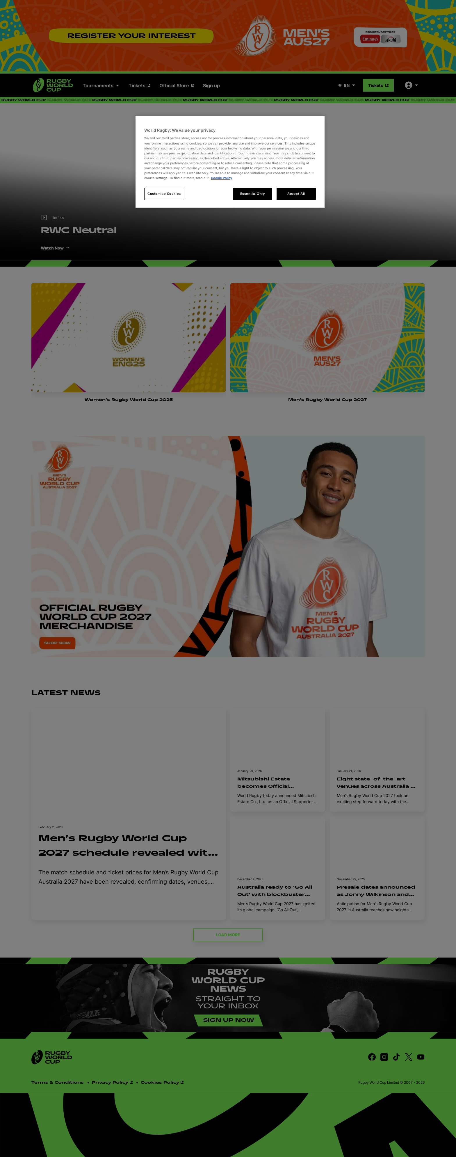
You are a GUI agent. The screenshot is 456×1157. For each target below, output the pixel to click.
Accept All (296, 194)
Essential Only (252, 194)
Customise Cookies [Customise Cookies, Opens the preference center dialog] (164, 194)
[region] (230, 162)
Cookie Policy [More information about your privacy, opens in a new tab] (221, 178)
